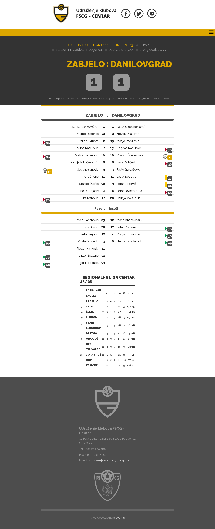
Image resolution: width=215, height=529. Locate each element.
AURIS (120, 517)
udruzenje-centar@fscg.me (109, 460)
